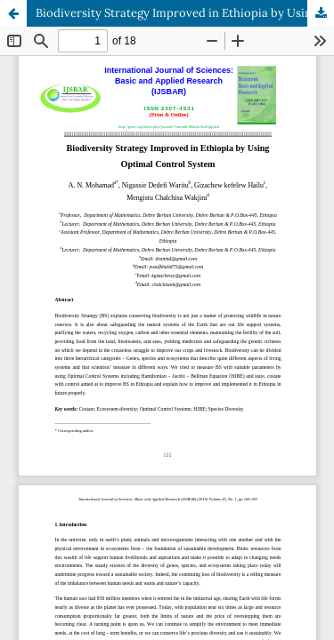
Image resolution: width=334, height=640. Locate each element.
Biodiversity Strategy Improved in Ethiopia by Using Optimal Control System (185, 12)
